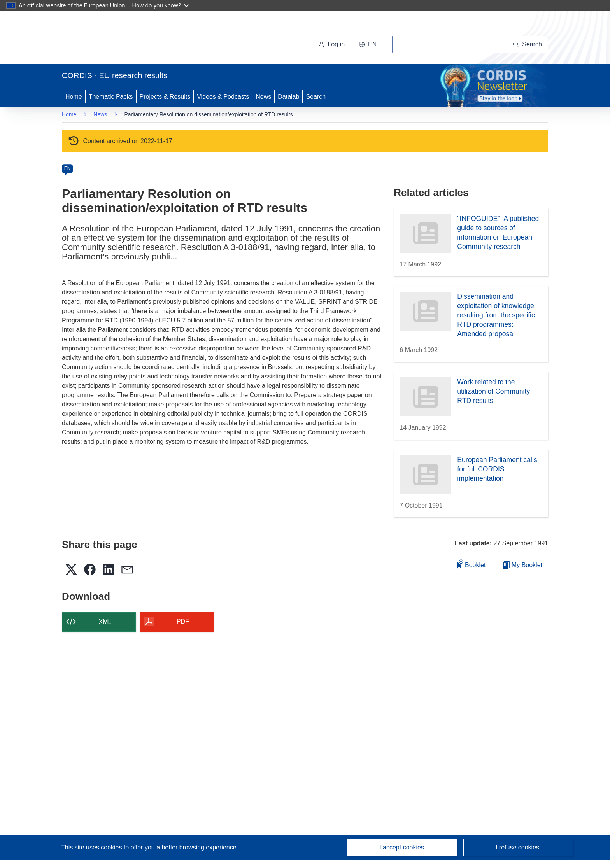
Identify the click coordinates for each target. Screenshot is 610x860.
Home (73, 96)
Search (316, 96)
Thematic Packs (111, 96)
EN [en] (67, 168)
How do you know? (160, 5)
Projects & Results (165, 96)
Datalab (288, 96)
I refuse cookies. (518, 847)
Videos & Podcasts (223, 96)
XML (105, 621)
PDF (183, 621)
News (263, 96)
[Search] (527, 44)
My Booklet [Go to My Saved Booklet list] (522, 565)
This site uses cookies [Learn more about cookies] (92, 847)
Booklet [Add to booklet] (471, 563)
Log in (331, 44)
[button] (367, 44)
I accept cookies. (402, 847)
